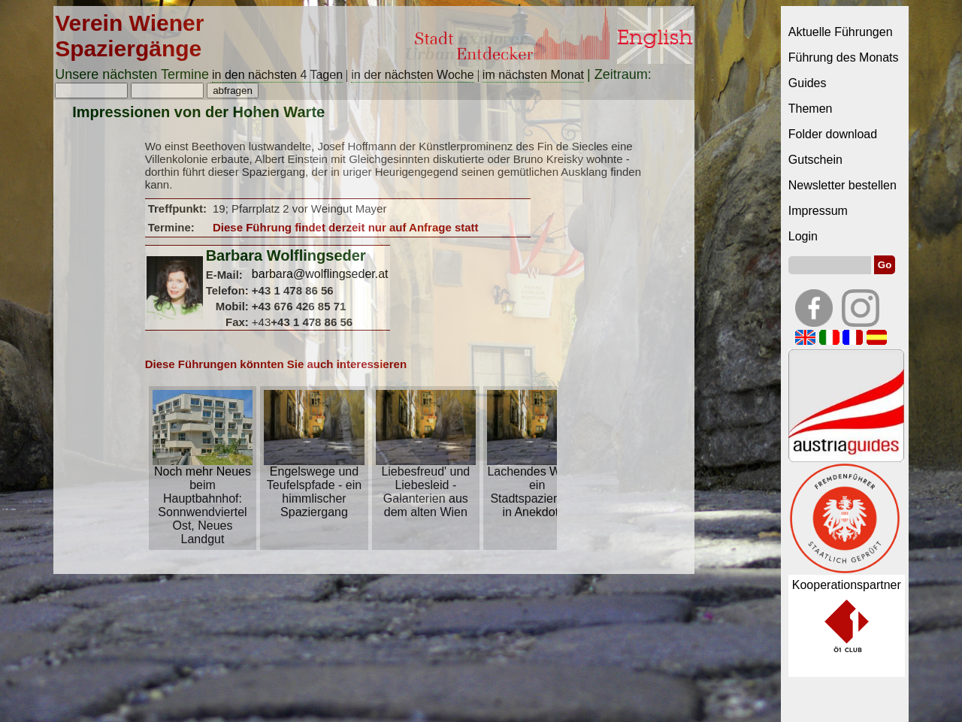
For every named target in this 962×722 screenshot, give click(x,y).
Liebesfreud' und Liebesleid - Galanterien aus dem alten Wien (426, 486)
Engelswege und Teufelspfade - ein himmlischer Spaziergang (314, 486)
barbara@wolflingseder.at (320, 273)
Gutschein (815, 159)
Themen (810, 108)
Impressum (818, 210)
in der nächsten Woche (412, 74)
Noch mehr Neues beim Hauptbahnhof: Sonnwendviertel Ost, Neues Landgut (203, 500)
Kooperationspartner (846, 585)
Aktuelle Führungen (840, 32)
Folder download (832, 134)
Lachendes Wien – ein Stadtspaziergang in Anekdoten (537, 486)
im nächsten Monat (533, 74)
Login (803, 236)
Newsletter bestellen (842, 185)
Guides (807, 83)
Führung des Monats (843, 57)
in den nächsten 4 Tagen (277, 74)
